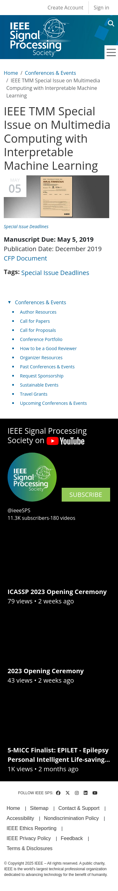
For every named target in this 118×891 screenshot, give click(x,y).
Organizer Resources (41, 357)
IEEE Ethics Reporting (31, 828)
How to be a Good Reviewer (48, 348)
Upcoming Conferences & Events (53, 403)
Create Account (65, 7)
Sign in (101, 7)
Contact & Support (78, 808)
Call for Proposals (38, 330)
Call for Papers (35, 321)
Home (11, 72)
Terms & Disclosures (30, 848)
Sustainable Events (39, 385)
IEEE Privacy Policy (29, 838)
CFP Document (25, 258)
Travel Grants (34, 394)
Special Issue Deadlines (26, 226)
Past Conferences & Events (47, 367)
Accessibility (20, 818)
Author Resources (38, 312)
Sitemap (39, 808)
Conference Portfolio (41, 339)
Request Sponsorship (42, 376)
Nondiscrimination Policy (71, 818)
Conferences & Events (50, 72)
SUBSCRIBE (86, 494)
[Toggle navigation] (111, 52)
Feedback (72, 838)
